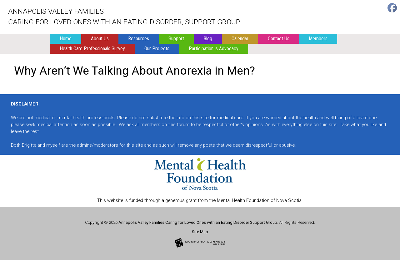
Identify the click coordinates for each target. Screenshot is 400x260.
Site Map (200, 231)
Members (318, 39)
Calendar (240, 39)
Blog (207, 39)
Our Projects (156, 49)
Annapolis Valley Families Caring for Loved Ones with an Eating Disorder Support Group (197, 222)
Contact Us (278, 39)
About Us (100, 39)
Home (66, 39)
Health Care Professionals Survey (92, 49)
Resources (138, 39)
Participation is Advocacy (213, 49)
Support (176, 39)
